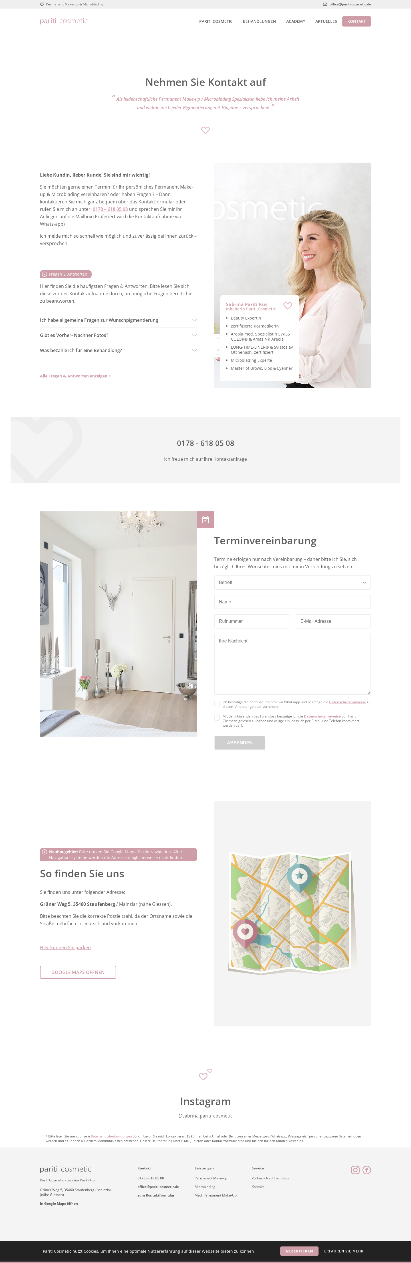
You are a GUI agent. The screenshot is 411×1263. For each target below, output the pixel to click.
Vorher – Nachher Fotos (270, 1178)
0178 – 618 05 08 (110, 209)
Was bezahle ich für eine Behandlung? (81, 350)
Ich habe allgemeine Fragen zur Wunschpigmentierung (99, 320)
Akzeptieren (299, 1251)
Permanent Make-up (211, 1178)
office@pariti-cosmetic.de (350, 4)
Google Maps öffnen (78, 972)
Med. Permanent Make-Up (216, 1195)
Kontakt (356, 21)
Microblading (205, 1186)
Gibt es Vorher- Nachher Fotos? (74, 335)
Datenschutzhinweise (347, 702)
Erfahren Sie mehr (344, 1251)
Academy (295, 21)
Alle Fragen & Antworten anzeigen (73, 376)
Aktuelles (326, 21)
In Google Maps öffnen (59, 1203)
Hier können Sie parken (65, 947)
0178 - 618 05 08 (151, 1178)
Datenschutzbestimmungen (111, 1136)
